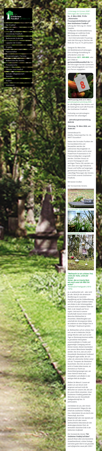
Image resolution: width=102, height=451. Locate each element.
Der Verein (10, 29)
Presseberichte (11, 65)
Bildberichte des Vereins (15, 60)
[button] (81, 86)
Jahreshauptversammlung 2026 (80, 102)
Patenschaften (11, 52)
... (68, 271)
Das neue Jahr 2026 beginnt (78, 209)
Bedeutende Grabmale (14, 38)
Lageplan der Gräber (14, 43)
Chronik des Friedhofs (14, 34)
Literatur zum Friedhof (14, 69)
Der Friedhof (10, 25)
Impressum (10, 85)
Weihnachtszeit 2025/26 (77, 233)
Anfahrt (9, 81)
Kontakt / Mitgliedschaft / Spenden (15, 75)
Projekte (9, 47)
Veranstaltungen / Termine (16, 56)
